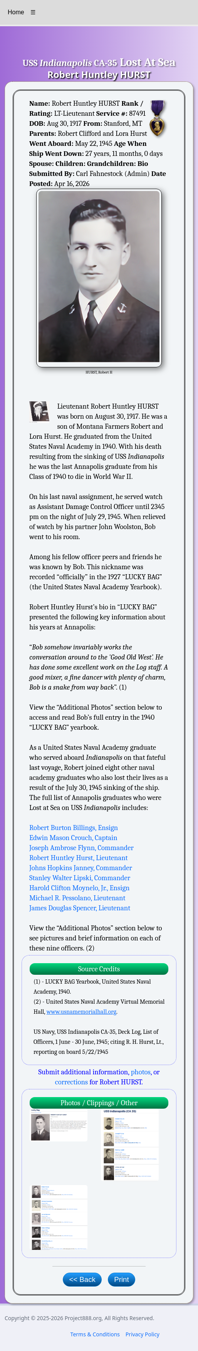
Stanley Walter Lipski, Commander (79, 878)
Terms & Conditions (95, 1334)
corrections (71, 1082)
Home (16, 12)
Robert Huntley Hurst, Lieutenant (78, 858)
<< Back (82, 1279)
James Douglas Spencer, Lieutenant (79, 908)
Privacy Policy (142, 1334)
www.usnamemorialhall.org (81, 1011)
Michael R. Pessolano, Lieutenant (77, 898)
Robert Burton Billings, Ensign (73, 827)
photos (141, 1072)
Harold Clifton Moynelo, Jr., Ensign (79, 888)
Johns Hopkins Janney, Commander (80, 868)
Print (121, 1279)
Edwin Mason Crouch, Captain (73, 838)
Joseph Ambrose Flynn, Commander (81, 848)
